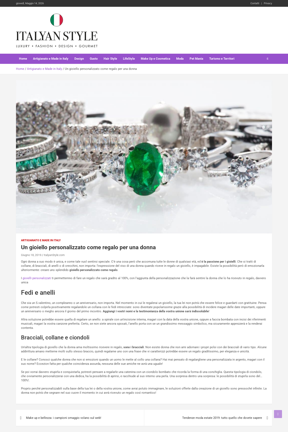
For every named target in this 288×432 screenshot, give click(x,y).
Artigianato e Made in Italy (50, 58)
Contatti (254, 3)
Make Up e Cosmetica (155, 58)
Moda (180, 58)
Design (79, 58)
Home (23, 58)
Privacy (268, 3)
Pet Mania (196, 58)
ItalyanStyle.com (54, 255)
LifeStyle (129, 58)
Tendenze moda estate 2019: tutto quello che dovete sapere (222, 418)
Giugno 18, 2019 (31, 255)
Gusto (94, 58)
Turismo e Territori (221, 58)
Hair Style (110, 58)
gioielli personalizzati (37, 278)
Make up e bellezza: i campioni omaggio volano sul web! (63, 418)
